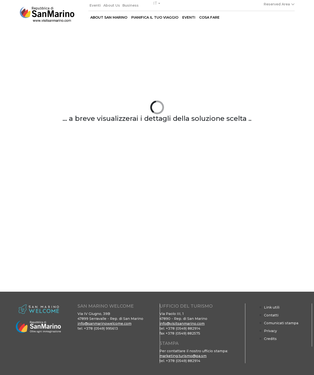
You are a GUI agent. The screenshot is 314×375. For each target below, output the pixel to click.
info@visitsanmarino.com (182, 323)
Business (130, 5)
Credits (270, 339)
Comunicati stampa (281, 323)
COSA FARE (209, 17)
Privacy (270, 331)
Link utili (271, 307)
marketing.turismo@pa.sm (183, 356)
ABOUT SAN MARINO (108, 17)
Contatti (271, 315)
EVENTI (188, 17)
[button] (156, 3)
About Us (111, 5)
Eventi (95, 5)
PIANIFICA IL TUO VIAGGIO (154, 17)
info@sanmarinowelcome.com (104, 323)
